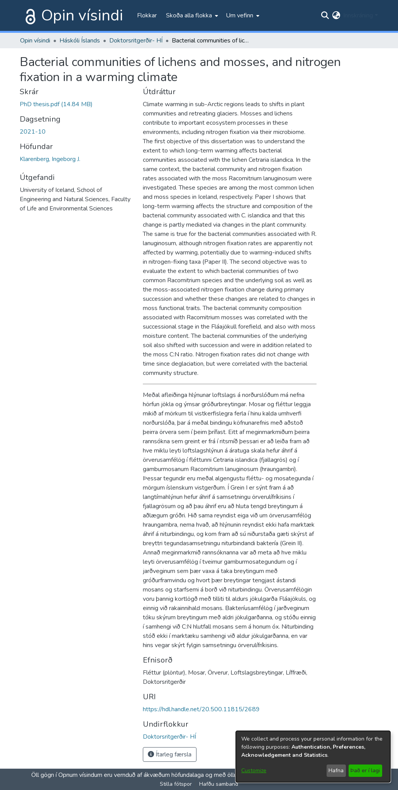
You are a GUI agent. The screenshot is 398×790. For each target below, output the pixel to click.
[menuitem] (191, 15)
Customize (253, 770)
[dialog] (313, 756)
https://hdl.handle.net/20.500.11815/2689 (201, 709)
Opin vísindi (82, 15)
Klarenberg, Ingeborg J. (50, 159)
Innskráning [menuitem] (358, 15)
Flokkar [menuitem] (147, 15)
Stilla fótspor (176, 784)
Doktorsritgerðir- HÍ (136, 40)
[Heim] (29, 15)
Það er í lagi (365, 770)
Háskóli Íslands (79, 40)
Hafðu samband (218, 784)
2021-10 (33, 131)
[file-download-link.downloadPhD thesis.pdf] (56, 104)
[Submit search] (325, 15)
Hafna (336, 770)
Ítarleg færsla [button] (169, 754)
